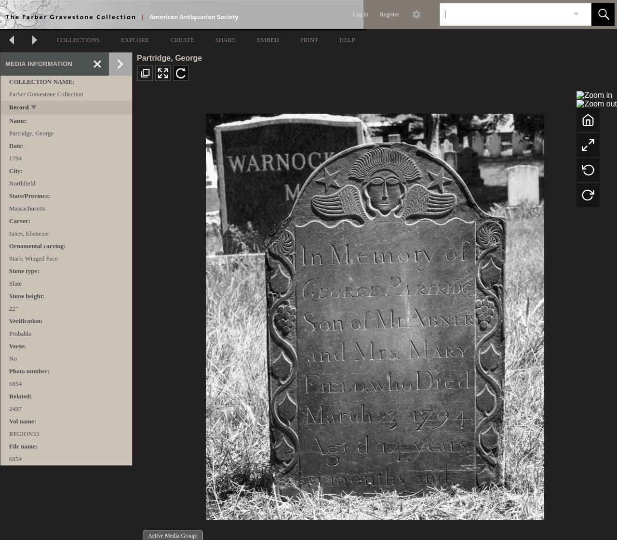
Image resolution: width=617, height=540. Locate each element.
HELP (347, 39)
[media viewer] (375, 314)
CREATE (182, 39)
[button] (603, 14)
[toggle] (34, 108)
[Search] (504, 14)
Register (389, 14)
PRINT (309, 39)
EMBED (268, 39)
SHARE (225, 39)
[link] (576, 14)
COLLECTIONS (78, 39)
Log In (360, 14)
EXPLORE (135, 39)
